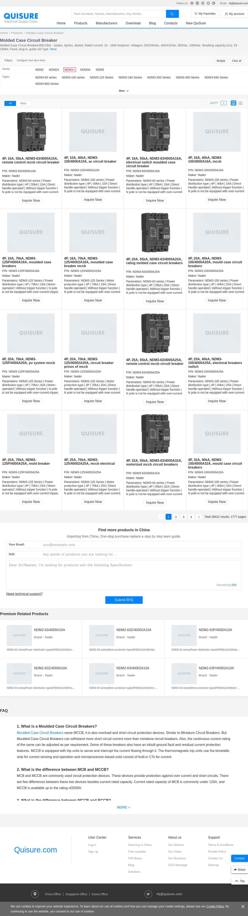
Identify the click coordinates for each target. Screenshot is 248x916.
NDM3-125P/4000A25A (24, 472)
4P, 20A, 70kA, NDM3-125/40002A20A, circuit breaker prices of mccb (89, 362)
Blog (152, 23)
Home (61, 23)
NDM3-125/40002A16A (86, 271)
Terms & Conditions (220, 845)
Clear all (236, 60)
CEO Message (177, 865)
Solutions (134, 871)
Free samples (137, 851)
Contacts (170, 23)
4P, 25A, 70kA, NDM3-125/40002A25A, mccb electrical (89, 461)
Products (80, 23)
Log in (92, 845)
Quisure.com (35, 850)
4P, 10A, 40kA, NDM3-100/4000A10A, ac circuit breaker (90, 159)
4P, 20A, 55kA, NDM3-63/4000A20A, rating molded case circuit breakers (154, 261)
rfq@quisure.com (238, 3)
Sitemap (213, 865)
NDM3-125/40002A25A (86, 472)
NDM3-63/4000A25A (146, 372)
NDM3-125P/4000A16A (24, 271)
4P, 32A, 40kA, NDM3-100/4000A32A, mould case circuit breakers (215, 463)
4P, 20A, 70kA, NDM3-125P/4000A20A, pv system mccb (28, 361)
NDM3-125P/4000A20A (24, 371)
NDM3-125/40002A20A (86, 371)
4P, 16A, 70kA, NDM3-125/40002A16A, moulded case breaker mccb (88, 262)
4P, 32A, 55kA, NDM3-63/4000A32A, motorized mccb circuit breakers (154, 462)
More (53, 49)
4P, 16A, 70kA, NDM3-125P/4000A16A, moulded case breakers (26, 262)
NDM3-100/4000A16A (209, 170)
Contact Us (215, 858)
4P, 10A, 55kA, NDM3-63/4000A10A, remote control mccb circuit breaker (30, 160)
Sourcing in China (140, 845)
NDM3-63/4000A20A (146, 271)
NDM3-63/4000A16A (146, 171)
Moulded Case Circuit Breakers (40, 733)
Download (133, 23)
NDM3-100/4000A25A (209, 371)
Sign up (93, 851)
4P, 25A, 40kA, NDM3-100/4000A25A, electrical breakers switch (215, 362)
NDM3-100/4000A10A (85, 170)
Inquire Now (31, 200)
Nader (16, 175)
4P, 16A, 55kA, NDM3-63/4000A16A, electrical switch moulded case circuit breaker (154, 162)
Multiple (221, 60)
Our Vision (175, 851)
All (10, 103)
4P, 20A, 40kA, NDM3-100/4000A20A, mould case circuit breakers (215, 262)
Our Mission (176, 845)
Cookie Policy (215, 906)
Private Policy (217, 851)
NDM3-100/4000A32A (209, 472)
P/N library (135, 858)
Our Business (177, 858)
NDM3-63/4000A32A (146, 473)
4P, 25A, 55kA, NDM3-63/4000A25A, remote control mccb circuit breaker (154, 361)
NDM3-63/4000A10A (22, 171)
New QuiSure (196, 23)
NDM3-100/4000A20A (209, 271)
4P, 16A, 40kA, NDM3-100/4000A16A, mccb (205, 159)
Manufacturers (106, 23)
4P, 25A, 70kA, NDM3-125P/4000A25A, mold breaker (26, 461)
